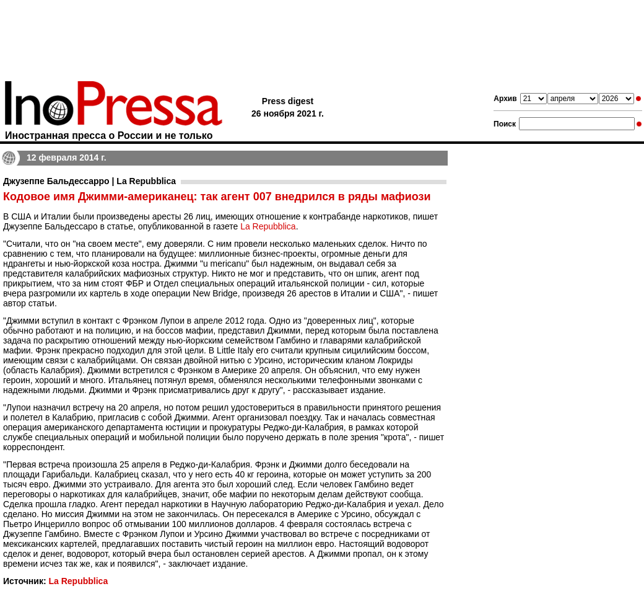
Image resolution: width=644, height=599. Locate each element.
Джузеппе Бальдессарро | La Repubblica (89, 181)
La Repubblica (268, 226)
